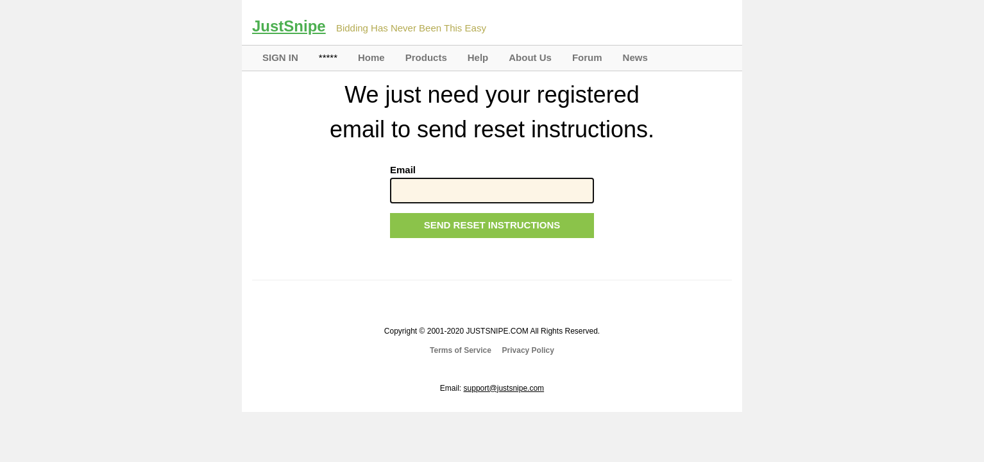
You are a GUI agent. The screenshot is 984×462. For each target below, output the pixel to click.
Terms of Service (460, 350)
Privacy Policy (528, 350)
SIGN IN (280, 57)
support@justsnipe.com (504, 388)
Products (426, 57)
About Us (530, 57)
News (635, 57)
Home (371, 57)
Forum (587, 57)
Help (478, 57)
